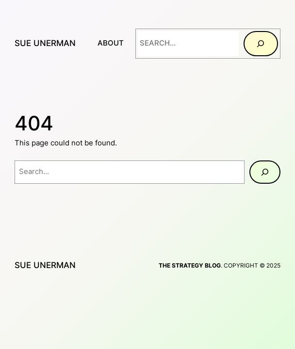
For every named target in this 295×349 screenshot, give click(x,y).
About (111, 43)
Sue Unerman (45, 43)
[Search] (261, 43)
